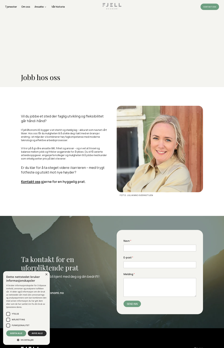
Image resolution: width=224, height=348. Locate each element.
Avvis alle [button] (37, 333)
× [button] (46, 274)
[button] (26, 340)
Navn (127, 240)
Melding (129, 274)
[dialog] (26, 308)
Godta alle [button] (16, 333)
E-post (128, 257)
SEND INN (132, 304)
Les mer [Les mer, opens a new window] (26, 307)
